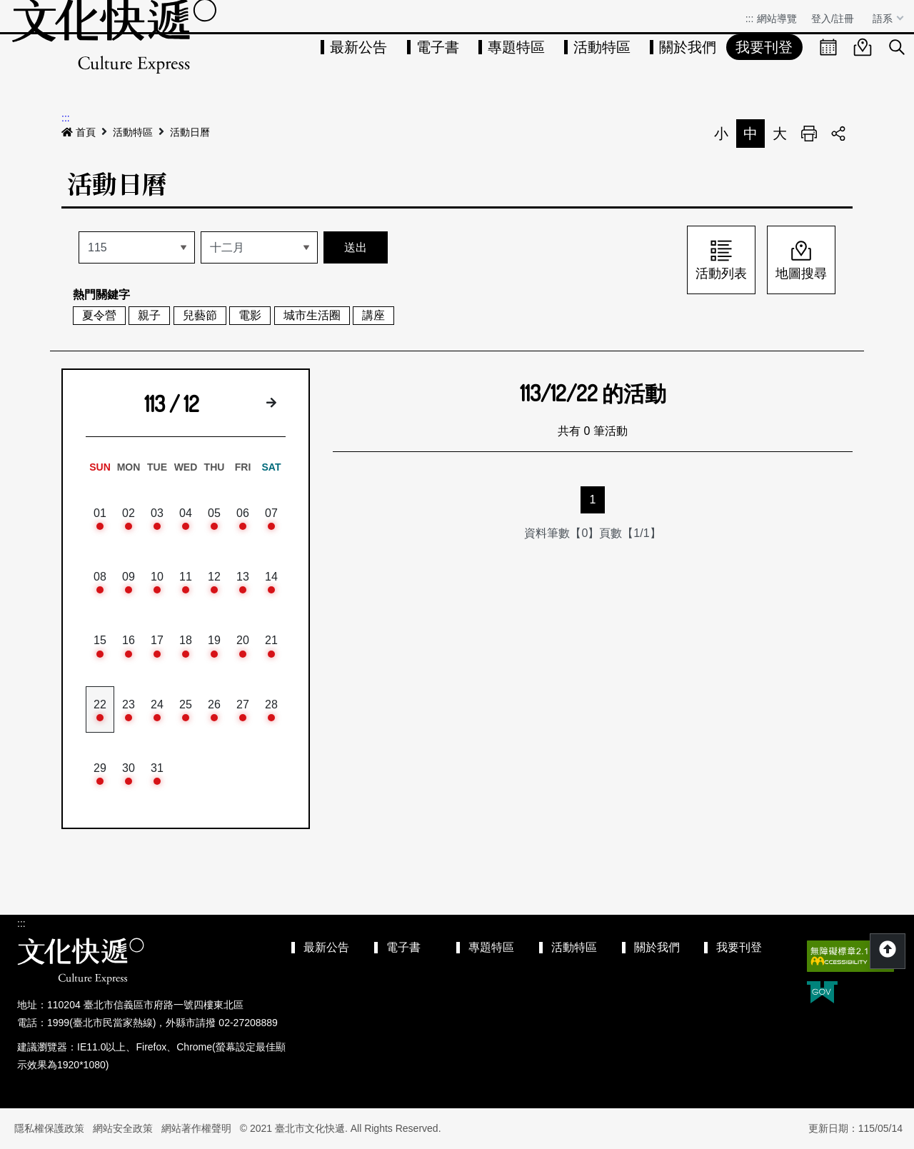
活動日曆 (190, 132)
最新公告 (358, 47)
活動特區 (602, 47)
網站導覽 (777, 18)
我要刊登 (764, 47)
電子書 (437, 47)
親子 (149, 315)
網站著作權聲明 (196, 1128)
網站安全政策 (123, 1128)
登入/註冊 (832, 18)
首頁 (78, 132)
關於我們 (687, 47)
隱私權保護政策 (49, 1128)
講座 (373, 315)
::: (749, 18)
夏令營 (99, 315)
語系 (884, 18)
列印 (809, 133)
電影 (249, 315)
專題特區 (516, 47)
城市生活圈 (312, 315)
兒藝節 (200, 315)
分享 (838, 133)
